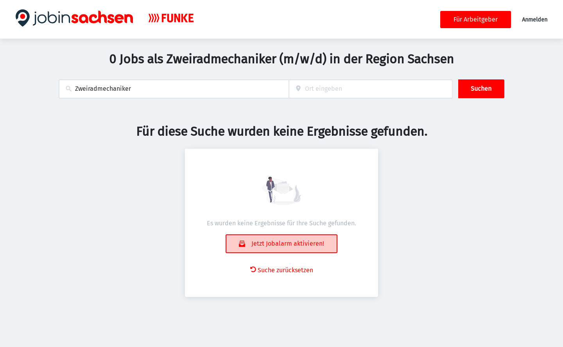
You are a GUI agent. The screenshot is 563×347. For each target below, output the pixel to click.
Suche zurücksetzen (281, 270)
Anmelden (534, 19)
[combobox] (174, 89)
